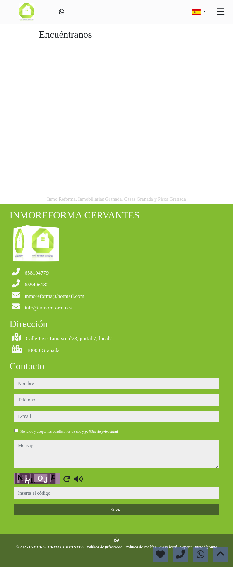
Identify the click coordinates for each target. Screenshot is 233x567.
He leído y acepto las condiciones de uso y (69, 431)
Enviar (116, 509)
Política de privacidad (105, 547)
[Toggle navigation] (220, 12)
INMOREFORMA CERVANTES (56, 547)
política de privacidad (101, 431)
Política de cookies (141, 547)
